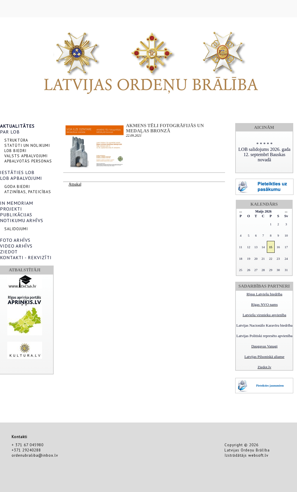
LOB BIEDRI (15, 150)
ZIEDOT (9, 252)
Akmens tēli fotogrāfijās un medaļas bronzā (165, 128)
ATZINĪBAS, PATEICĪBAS (27, 191)
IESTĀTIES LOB (17, 172)
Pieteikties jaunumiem (270, 385)
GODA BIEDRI (17, 186)
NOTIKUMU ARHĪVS (21, 220)
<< (240, 212)
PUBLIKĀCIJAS (16, 214)
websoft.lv (258, 455)
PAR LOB (10, 132)
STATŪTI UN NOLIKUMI (27, 145)
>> (286, 212)
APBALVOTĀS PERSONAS (28, 161)
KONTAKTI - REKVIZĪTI (26, 257)
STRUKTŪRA (16, 140)
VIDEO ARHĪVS (16, 246)
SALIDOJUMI (16, 228)
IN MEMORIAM (16, 203)
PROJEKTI (11, 209)
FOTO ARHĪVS (15, 240)
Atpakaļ (74, 184)
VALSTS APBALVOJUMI (26, 155)
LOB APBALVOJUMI (21, 178)
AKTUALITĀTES (17, 126)
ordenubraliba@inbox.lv (35, 455)
